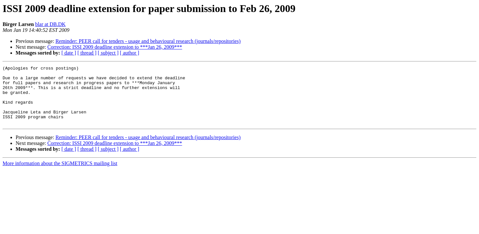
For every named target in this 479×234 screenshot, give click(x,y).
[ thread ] (87, 53)
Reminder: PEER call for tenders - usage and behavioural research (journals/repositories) (148, 41)
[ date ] (68, 53)
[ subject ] (108, 53)
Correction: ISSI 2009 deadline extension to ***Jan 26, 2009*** (114, 47)
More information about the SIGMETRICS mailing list (60, 175)
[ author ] (129, 53)
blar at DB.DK (50, 24)
